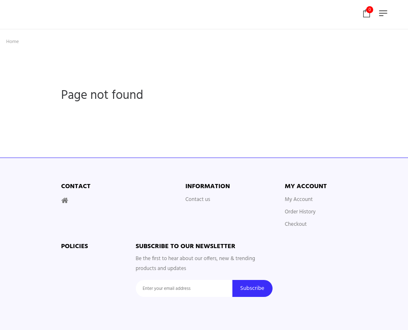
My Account (299, 199)
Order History (300, 212)
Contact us (198, 199)
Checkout (296, 224)
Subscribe (252, 288)
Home (12, 42)
